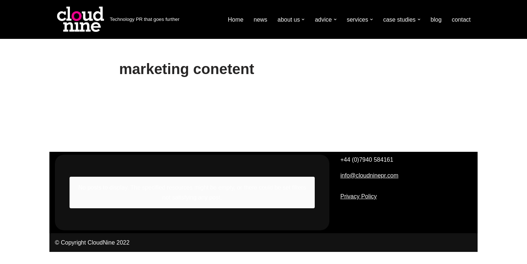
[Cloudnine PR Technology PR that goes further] (117, 19)
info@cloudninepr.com (369, 187)
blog (435, 19)
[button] (302, 19)
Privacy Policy (358, 208)
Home (235, 19)
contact (461, 19)
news (260, 19)
